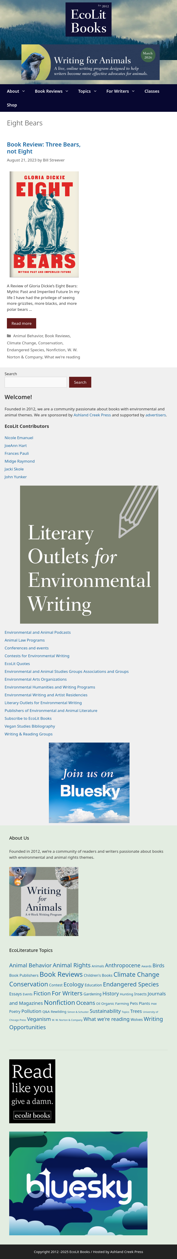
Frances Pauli (17, 453)
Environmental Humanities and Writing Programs (50, 687)
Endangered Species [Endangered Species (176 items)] (131, 984)
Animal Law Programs (25, 640)
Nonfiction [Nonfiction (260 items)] (59, 1002)
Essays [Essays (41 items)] (15, 994)
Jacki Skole (14, 469)
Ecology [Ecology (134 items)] (74, 984)
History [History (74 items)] (111, 993)
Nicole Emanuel (19, 437)
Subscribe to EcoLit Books (28, 718)
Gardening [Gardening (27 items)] (92, 994)
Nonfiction (55, 349)
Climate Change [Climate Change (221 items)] (136, 974)
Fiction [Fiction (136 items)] (42, 993)
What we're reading (62, 357)
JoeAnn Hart (16, 445)
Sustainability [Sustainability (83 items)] (105, 1011)
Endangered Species (25, 349)
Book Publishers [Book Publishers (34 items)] (23, 975)
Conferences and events (27, 648)
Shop (12, 105)
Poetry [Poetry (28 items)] (14, 1011)
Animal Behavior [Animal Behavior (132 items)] (30, 965)
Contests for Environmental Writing (37, 655)
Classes (152, 91)
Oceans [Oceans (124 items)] (85, 1002)
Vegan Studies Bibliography (30, 726)
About (18, 91)
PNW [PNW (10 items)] (153, 1003)
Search (11, 373)
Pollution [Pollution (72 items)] (31, 1011)
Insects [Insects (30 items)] (140, 994)
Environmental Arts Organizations (36, 679)
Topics (90, 91)
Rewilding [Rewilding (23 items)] (58, 1011)
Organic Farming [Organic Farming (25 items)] (115, 1003)
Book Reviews (54, 91)
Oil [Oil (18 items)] (98, 1003)
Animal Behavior (28, 335)
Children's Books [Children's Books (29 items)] (98, 975)
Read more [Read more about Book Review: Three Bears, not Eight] (22, 323)
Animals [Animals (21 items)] (98, 966)
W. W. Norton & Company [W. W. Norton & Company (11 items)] (67, 1020)
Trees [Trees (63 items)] (136, 1011)
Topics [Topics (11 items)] (125, 1012)
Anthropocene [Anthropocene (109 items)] (122, 965)
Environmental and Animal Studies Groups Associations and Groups (67, 671)
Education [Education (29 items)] (93, 985)
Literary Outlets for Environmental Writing (43, 702)
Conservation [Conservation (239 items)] (28, 984)
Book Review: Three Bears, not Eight (44, 147)
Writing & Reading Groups (29, 734)
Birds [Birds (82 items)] (158, 965)
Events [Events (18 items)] (27, 994)
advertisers (155, 415)
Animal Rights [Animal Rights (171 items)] (72, 965)
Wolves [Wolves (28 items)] (137, 1019)
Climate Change (21, 343)
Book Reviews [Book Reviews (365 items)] (61, 974)
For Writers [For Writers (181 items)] (67, 993)
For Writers (123, 91)
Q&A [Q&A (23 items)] (46, 1011)
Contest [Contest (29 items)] (55, 985)
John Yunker (16, 476)
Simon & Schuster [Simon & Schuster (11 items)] (78, 1012)
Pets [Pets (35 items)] (134, 1003)
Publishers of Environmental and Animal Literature (51, 710)
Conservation (50, 343)
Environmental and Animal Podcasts (38, 632)
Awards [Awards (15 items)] (147, 966)
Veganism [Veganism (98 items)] (39, 1019)
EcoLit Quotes (17, 663)
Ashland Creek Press (92, 415)
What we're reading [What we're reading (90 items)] (106, 1019)
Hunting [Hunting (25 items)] (126, 994)
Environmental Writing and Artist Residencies (46, 694)
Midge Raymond (20, 461)
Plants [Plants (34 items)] (144, 1003)
